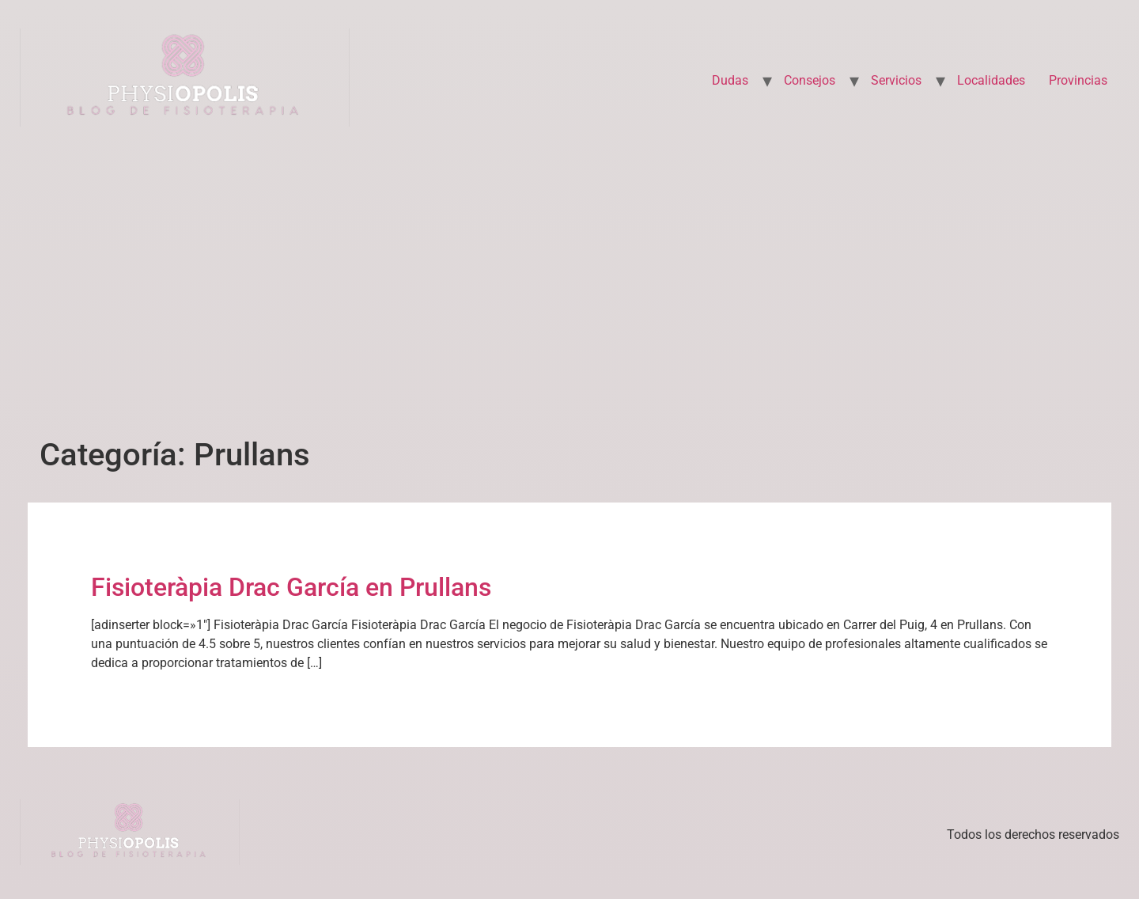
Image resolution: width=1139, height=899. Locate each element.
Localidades (991, 80)
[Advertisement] (569, 279)
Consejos (809, 80)
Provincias (1078, 80)
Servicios (896, 80)
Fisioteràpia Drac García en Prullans (291, 587)
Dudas (730, 80)
